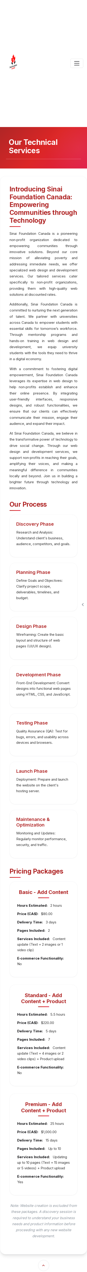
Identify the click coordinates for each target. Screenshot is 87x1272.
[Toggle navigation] (76, 62)
